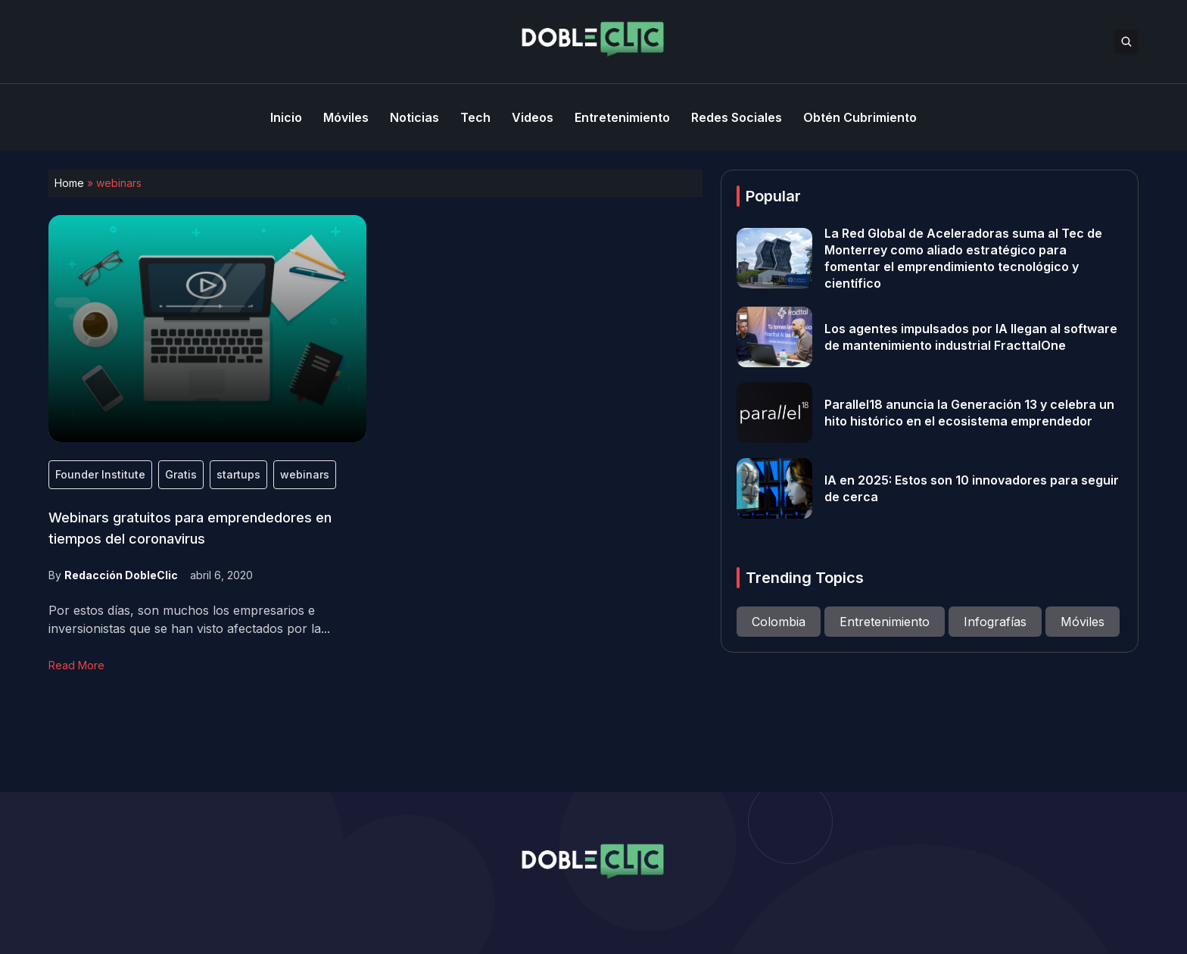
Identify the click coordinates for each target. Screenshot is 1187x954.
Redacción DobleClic (121, 575)
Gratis (181, 474)
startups (238, 474)
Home (69, 182)
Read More (76, 665)
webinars (304, 474)
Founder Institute (100, 474)
